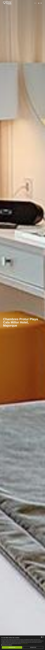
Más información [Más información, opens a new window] (24, 643)
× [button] (43, 637)
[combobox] (35, 3)
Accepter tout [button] (12, 647)
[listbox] (41, 637)
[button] (22, 645)
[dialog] (22, 642)
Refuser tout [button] (33, 647)
